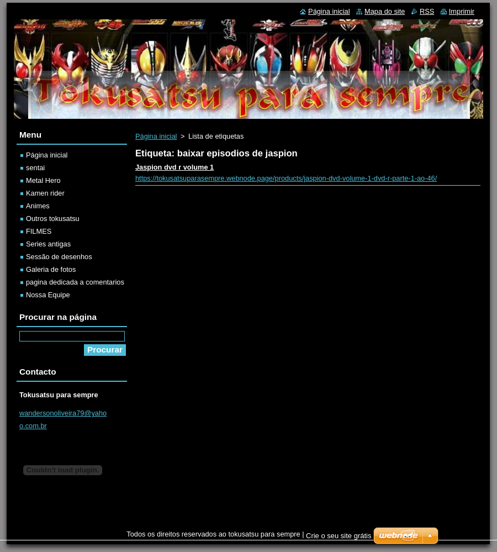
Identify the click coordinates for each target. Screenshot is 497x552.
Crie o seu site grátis (339, 536)
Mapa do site (384, 11)
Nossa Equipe (48, 295)
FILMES (38, 231)
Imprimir (461, 11)
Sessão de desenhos (59, 257)
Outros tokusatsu (53, 218)
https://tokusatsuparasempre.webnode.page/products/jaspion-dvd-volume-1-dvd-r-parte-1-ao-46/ (286, 178)
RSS (427, 11)
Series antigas (48, 244)
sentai (35, 168)
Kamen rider (45, 193)
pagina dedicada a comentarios (75, 282)
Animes (38, 206)
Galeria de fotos (51, 269)
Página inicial (156, 136)
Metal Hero (43, 180)
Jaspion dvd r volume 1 (174, 167)
